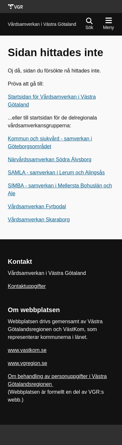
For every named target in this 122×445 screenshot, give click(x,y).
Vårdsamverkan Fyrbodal (37, 206)
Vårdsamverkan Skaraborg (39, 219)
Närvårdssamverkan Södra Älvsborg (49, 159)
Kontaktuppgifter (27, 286)
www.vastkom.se (27, 350)
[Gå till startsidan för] (42, 24)
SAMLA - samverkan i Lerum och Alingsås (56, 172)
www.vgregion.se (27, 363)
